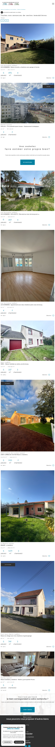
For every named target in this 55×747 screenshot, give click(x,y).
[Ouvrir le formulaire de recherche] (49, 4)
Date (7, 20)
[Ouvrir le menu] (53, 4)
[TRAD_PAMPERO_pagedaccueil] (10, 4)
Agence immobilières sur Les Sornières (8, 9)
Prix (2, 20)
